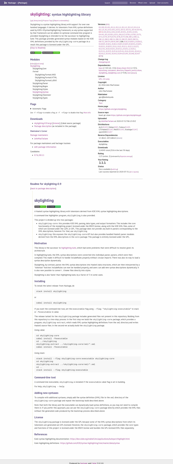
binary (119, 68)
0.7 (123, 34)
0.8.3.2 (101, 41)
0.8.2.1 (112, 39)
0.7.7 (123, 37)
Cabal (94, 459)
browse (56, 123)
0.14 (126, 51)
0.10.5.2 (109, 46)
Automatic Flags (39, 108)
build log (114, 169)
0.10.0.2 (139, 41)
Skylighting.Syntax (41, 91)
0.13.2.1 (102, 51)
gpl (32, 21)
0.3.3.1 (128, 29)
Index (32, 63)
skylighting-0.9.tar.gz (43, 123)
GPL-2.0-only (104, 79)
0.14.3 (114, 53)
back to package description (43, 188)
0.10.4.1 (132, 44)
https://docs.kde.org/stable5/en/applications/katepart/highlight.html (100, 435)
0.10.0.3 (102, 44)
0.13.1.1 (119, 49)
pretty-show (136, 70)
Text (100, 103)
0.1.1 (113, 27)
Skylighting (35, 65)
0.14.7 (137, 53)
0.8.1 (131, 37)
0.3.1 (113, 29)
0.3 (109, 29)
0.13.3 (108, 51)
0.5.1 (116, 34)
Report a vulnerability (61, 21)
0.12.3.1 (102, 49)
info (100, 56)
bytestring (103, 70)
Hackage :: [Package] (17, 3)
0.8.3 (130, 39)
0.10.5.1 (102, 46)
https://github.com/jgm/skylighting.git (126, 115)
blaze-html (126, 68)
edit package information (45, 146)
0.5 (106, 34)
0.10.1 (108, 44)
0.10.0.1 (131, 41)
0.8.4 (113, 41)
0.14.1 (131, 51)
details (134, 73)
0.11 (115, 46)
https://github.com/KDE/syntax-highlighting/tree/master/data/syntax (90, 439)
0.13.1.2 (126, 49)
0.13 (108, 49)
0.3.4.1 (139, 29)
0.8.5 (118, 41)
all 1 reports (134, 172)
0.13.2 (133, 49)
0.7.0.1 (128, 34)
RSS (107, 24)
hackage (83, 459)
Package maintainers (39, 134)
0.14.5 (125, 53)
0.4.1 (109, 32)
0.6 (120, 34)
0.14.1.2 (102, 53)
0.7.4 (36, 154)
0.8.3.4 (107, 41)
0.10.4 (125, 44)
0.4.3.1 (123, 32)
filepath (127, 70)
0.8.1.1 (41, 154)
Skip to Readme (38, 47)
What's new (142, 3)
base (100, 68)
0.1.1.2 (124, 27)
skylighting (40, 14)
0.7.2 (100, 37)
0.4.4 (135, 32)
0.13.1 (112, 49)
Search (107, 3)
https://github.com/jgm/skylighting (112, 109)
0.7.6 (118, 37)
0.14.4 (120, 53)
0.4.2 (113, 32)
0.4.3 (118, 32)
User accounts (162, 3)
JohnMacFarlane (41, 138)
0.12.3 (136, 46)
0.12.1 (124, 46)
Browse (133, 3)
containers (112, 70)
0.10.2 (114, 44)
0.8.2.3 (124, 39)
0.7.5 (114, 37)
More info (87, 112)
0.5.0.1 (111, 34)
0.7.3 (105, 37)
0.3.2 (118, 29)
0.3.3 (123, 29)
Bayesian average (126, 156)
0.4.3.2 (129, 32)
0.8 (127, 37)
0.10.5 (138, 44)
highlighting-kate (68, 247)
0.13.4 (114, 51)
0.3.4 (134, 29)
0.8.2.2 (118, 39)
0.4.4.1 (101, 34)
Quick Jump (39, 63)
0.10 (125, 41)
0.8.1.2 (101, 39)
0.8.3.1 (135, 39)
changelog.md (104, 62)
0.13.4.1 (121, 51)
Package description (43, 126)
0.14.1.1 (138, 51)
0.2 (106, 29)
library (36, 21)
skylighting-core (114, 73)
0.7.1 (139, 34)
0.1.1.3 (130, 27)
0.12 (119, 46)
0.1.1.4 (137, 27)
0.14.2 (108, 53)
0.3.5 (101, 32)
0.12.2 (130, 46)
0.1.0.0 (101, 27)
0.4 (105, 32)
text (39, 21)
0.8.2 (107, 39)
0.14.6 (131, 53)
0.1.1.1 (118, 27)
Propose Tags (47, 21)
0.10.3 (120, 44)
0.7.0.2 (133, 34)
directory (120, 70)
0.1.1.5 (101, 29)
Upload (152, 3)
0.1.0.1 (107, 27)
